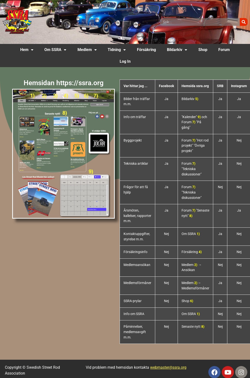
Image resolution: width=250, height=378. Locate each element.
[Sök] (244, 22)
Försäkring (146, 49)
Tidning (117, 49)
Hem (26, 49)
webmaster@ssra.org (168, 367)
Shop (202, 49)
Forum (224, 49)
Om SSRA (55, 49)
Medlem (87, 49)
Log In (125, 61)
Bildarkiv (177, 49)
